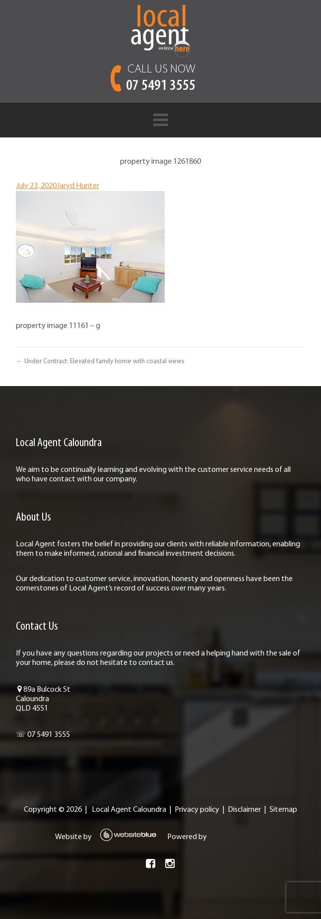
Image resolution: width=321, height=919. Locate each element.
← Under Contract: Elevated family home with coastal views (100, 361)
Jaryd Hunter (78, 186)
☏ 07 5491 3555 (43, 735)
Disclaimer (244, 810)
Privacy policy (197, 810)
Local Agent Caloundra (129, 810)
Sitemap (283, 810)
